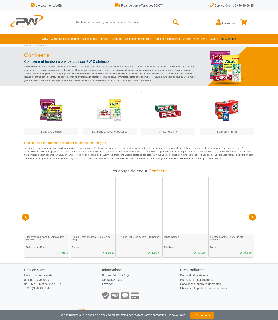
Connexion (226, 22)
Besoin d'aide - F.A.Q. (115, 275)
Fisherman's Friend (37, 247)
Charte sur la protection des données (203, 288)
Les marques (205, 279)
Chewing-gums (168, 131)
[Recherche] (120, 22)
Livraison (107, 283)
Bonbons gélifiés (51, 131)
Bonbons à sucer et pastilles (109, 131)
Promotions (187, 279)
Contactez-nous (112, 279)
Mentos (214, 247)
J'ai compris (202, 315)
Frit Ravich (170, 247)
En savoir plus (176, 314)
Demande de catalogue (194, 275)
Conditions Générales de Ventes (200, 283)
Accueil (27, 45)
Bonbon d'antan (227, 131)
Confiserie (41, 45)
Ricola (75, 247)
